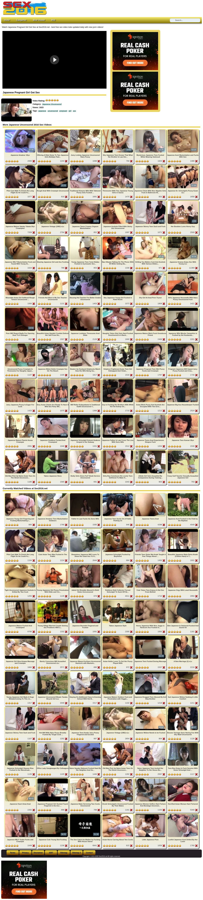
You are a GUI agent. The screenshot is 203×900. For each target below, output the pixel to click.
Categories (21, 20)
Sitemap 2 (76, 853)
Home (7, 20)
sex (74, 111)
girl (70, 111)
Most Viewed (39, 20)
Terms (12, 853)
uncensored (53, 111)
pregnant (63, 111)
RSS (53, 20)
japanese (42, 111)
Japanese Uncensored (51, 104)
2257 (51, 853)
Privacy (25, 853)
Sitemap (63, 853)
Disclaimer (38, 853)
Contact (89, 853)
